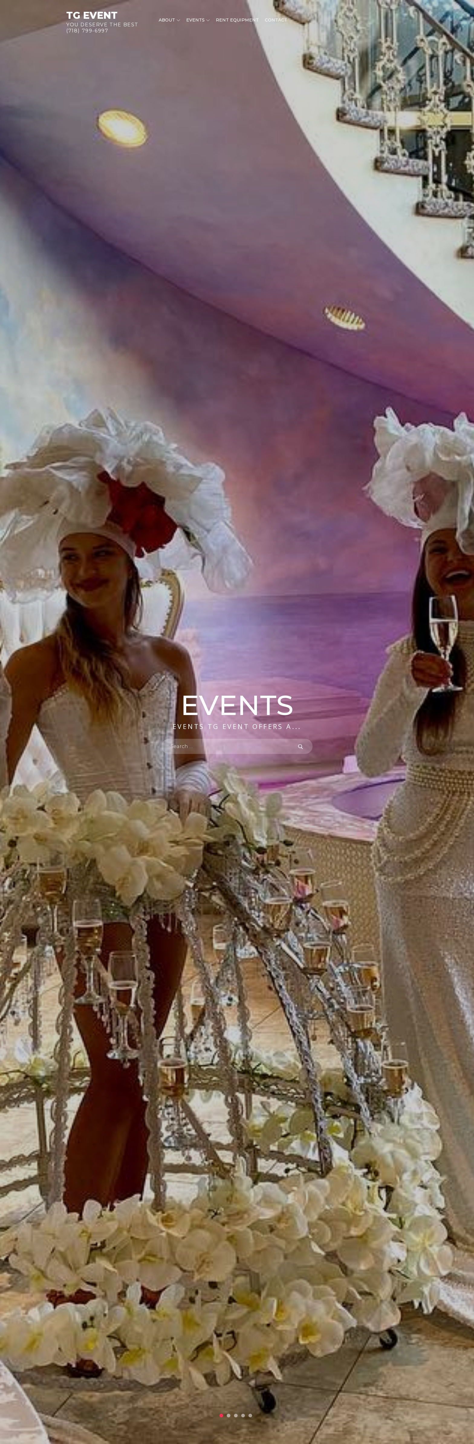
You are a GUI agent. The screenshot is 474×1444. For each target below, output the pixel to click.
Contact (276, 20)
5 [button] (250, 1415)
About (169, 20)
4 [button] (243, 1415)
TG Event (92, 15)
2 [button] (228, 1415)
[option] (237, 722)
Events (198, 20)
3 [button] (236, 1415)
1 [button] (221, 1415)
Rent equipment (237, 20)
